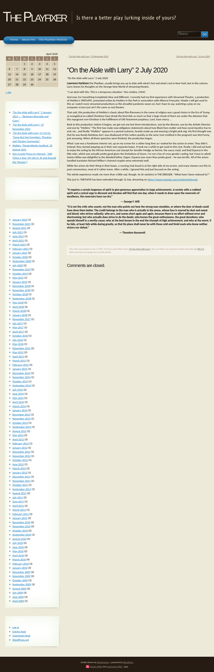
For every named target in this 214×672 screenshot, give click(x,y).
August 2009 (20, 588)
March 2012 (19, 468)
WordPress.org (21, 639)
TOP (126, 667)
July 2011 (18, 497)
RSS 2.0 (200, 249)
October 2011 (20, 484)
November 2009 (22, 576)
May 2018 (18, 302)
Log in (16, 627)
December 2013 (21, 414)
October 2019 (20, 273)
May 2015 (18, 352)
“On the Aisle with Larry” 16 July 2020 (193, 56)
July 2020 (18, 265)
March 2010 (19, 559)
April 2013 (18, 439)
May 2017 (18, 327)
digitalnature (103, 662)
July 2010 (18, 542)
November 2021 (22, 223)
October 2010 (20, 530)
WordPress (128, 662)
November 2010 (22, 526)
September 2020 (22, 261)
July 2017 (18, 323)
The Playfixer (34, 16)
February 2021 (21, 248)
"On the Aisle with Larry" (140, 249)
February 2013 (21, 443)
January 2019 (20, 282)
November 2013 (22, 418)
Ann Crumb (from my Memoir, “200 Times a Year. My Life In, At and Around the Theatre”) (34, 158)
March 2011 (19, 509)
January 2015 (20, 368)
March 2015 (19, 360)
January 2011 (20, 518)
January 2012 (20, 472)
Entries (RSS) (96, 666)
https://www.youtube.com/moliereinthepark (173, 179)
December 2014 (21, 373)
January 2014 (20, 410)
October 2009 (20, 580)
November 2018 (22, 290)
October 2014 (20, 381)
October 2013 (20, 422)
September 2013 (22, 426)
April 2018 (18, 306)
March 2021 (19, 244)
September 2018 (22, 298)
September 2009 (22, 584)
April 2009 (18, 601)
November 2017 (22, 319)
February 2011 (21, 514)
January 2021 (20, 252)
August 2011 (20, 493)
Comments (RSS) (114, 666)
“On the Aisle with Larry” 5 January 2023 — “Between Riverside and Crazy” (32, 116)
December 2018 (21, 286)
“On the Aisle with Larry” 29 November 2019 (88, 56)
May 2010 (18, 551)
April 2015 (18, 356)
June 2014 (18, 393)
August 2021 (20, 228)
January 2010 (20, 567)
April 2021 (18, 240)
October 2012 (20, 460)
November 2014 (22, 377)
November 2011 (22, 480)
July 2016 (18, 340)
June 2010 (18, 547)
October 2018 (20, 294)
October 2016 (20, 335)
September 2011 (22, 489)
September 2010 (22, 534)
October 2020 (20, 257)
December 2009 (21, 572)
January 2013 (20, 447)
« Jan (8, 92)
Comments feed (21, 635)
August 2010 (20, 538)
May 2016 (18, 344)
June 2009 (18, 596)
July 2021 (18, 232)
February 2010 (21, 563)
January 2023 (20, 219)
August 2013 (20, 431)
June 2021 (18, 236)
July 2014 (18, 389)
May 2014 (18, 398)
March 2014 (19, 406)
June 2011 (18, 501)
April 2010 (18, 555)
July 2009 (18, 592)
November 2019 (22, 269)
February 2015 (21, 364)
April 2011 (18, 505)
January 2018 (20, 315)
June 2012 (18, 464)
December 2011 (21, 476)
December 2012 (21, 451)
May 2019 (18, 277)
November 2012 (22, 456)
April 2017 (18, 331)
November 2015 (22, 348)
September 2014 (22, 385)
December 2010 (21, 522)
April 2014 (18, 402)
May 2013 (18, 435)
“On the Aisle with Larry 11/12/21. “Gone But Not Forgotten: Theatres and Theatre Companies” (32, 137)
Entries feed (19, 631)
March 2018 (19, 310)
